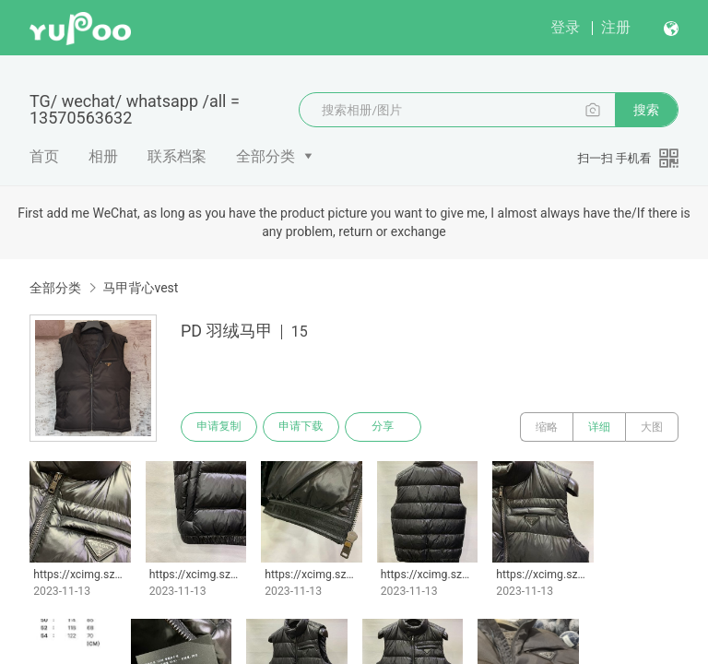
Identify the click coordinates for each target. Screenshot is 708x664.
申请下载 (302, 427)
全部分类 (265, 156)
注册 (616, 27)
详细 (599, 427)
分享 (385, 427)
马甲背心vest (140, 287)
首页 (44, 156)
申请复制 (219, 427)
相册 (103, 156)
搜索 (646, 109)
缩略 (547, 427)
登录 (565, 27)
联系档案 (177, 156)
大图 (652, 427)
